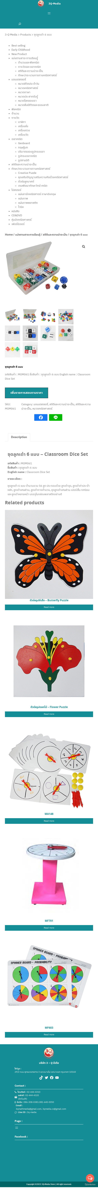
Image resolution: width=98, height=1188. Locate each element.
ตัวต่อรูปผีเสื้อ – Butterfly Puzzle (49, 600)
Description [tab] (19, 437)
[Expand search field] (20, 24)
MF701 (49, 920)
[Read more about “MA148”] (49, 821)
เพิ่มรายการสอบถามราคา (26, 392)
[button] (84, 247)
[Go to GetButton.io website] (90, 1185)
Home (9, 235)
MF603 (49, 1027)
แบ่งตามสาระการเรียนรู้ (27, 235)
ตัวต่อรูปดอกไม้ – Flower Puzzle (49, 707)
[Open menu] (49, 13)
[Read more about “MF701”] (49, 928)
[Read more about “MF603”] (49, 1035)
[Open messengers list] (90, 1178)
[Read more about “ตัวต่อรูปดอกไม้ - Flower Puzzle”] (49, 714)
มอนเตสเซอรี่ (41, 404)
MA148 (49, 814)
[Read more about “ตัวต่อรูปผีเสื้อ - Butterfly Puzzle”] (49, 607)
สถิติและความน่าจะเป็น (55, 235)
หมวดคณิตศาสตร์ (42, 408)
